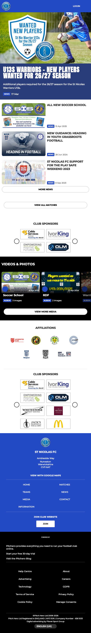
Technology (25, 586)
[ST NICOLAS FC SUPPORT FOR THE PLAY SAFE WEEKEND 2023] (24, 172)
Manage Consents (66, 602)
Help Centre (25, 571)
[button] (86, 94)
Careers (66, 579)
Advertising (25, 579)
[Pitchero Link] (45, 541)
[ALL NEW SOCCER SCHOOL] (24, 115)
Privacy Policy (66, 594)
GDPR (66, 586)
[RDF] (60, 282)
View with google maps (45, 475)
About (66, 571)
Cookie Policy (24, 602)
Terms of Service (25, 594)
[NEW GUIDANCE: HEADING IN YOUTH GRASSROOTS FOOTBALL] (24, 143)
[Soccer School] (21, 282)
